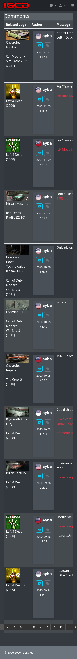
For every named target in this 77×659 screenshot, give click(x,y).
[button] (53, 5)
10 (61, 627)
